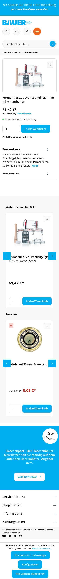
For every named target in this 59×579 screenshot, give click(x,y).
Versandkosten (24, 113)
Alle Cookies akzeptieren (30, 573)
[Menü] (37, 31)
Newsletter (28, 9)
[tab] (26, 158)
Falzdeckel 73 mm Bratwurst (28, 364)
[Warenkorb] (16, 31)
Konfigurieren (30, 564)
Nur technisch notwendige (30, 555)
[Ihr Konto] (27, 31)
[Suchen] (53, 44)
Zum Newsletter (27, 476)
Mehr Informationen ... (42, 548)
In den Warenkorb (35, 128)
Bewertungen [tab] (26, 173)
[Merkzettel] (6, 31)
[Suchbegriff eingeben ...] (29, 44)
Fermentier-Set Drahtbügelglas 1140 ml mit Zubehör (29, 259)
